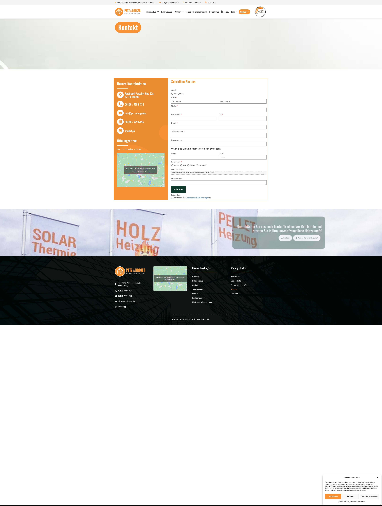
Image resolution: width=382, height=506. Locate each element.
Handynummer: (176, 140)
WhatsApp (130, 131)
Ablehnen (350, 496)
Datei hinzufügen (177, 169)
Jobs (234, 12)
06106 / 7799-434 (134, 104)
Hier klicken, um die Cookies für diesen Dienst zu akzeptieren (141, 170)
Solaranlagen (166, 11)
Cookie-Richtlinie (344, 501)
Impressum (361, 501)
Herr (175, 93)
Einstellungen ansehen (369, 496)
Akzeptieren (333, 496)
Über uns (225, 11)
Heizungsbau (152, 12)
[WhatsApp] (120, 130)
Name (173, 97)
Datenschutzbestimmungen (197, 198)
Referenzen (214, 11)
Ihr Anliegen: (175, 162)
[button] (377, 477)
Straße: (174, 106)
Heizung (176, 165)
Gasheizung (196, 285)
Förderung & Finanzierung (196, 11)
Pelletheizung (197, 281)
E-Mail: (173, 123)
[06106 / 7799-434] (120, 104)
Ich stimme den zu (192, 198)
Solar (184, 165)
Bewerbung (202, 165)
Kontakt (244, 12)
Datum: (174, 153)
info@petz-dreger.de (135, 113)
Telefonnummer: (177, 131)
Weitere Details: (177, 179)
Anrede (173, 90)
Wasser (179, 12)
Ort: (220, 114)
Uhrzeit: (222, 153)
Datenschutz (353, 501)
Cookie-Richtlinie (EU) (239, 285)
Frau (181, 93)
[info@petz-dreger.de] (120, 113)
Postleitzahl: (175, 114)
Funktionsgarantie (199, 298)
